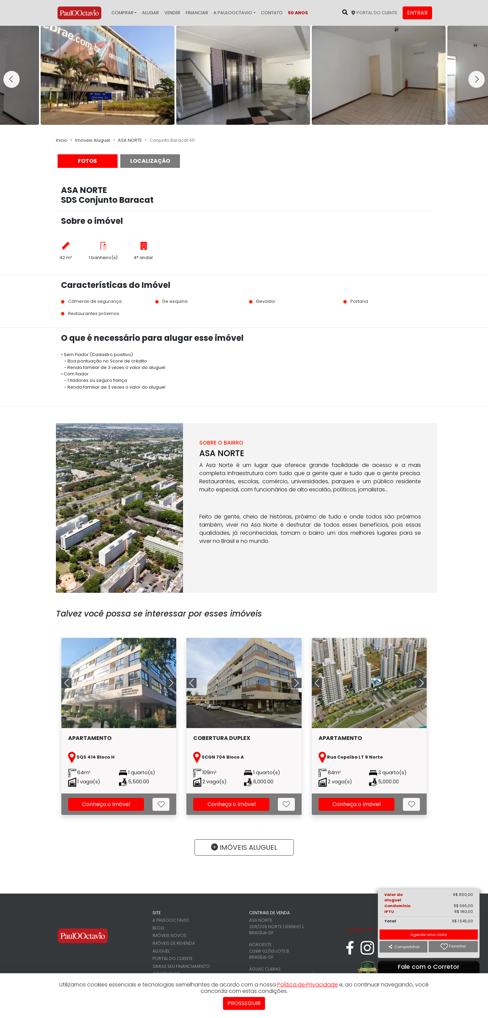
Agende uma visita (428, 934)
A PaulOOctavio (233, 13)
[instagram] (367, 951)
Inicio (61, 140)
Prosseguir (244, 1003)
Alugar (150, 13)
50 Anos (298, 13)
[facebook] (350, 951)
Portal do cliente (374, 13)
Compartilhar (404, 947)
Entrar (417, 13)
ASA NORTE (130, 140)
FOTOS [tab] (87, 161)
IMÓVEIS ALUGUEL (244, 847)
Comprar (122, 13)
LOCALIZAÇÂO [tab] (150, 161)
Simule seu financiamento (181, 966)
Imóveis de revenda (173, 943)
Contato (272, 13)
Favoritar (453, 946)
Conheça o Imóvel (106, 804)
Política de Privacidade (307, 984)
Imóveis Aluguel (92, 140)
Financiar (197, 13)
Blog (158, 928)
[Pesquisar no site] (345, 12)
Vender (172, 13)
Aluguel (161, 951)
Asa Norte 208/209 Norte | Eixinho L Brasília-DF (276, 926)
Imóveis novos (169, 935)
